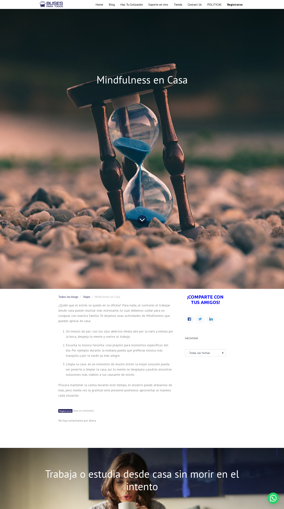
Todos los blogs (68, 297)
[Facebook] (189, 319)
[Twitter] (200, 319)
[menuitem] (99, 4)
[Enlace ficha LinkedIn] (211, 319)
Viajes (86, 297)
